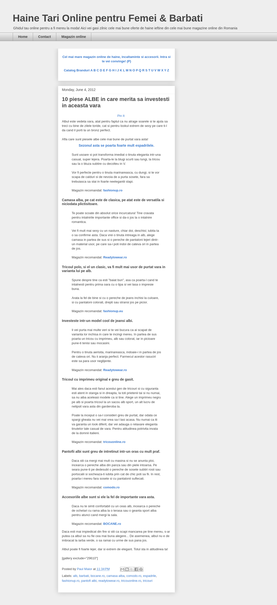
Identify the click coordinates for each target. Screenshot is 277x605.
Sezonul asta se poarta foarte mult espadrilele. (116, 145)
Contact (44, 37)
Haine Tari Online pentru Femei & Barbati (108, 18)
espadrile (149, 576)
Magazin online (73, 37)
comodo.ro (133, 576)
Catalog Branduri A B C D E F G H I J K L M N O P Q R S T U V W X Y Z (116, 70)
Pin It (121, 116)
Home (23, 37)
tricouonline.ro (131, 581)
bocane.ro (98, 576)
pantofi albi (89, 581)
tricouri (147, 581)
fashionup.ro (71, 581)
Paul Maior (85, 569)
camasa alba (115, 576)
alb (75, 576)
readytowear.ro (108, 581)
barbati (84, 576)
